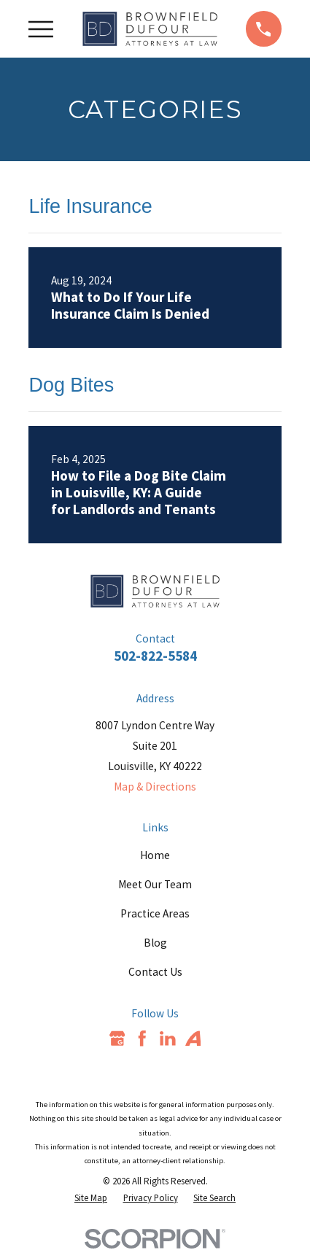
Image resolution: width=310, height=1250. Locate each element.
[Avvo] (193, 1038)
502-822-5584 (155, 655)
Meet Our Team (155, 884)
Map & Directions (155, 786)
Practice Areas (155, 913)
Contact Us (155, 972)
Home (155, 855)
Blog (155, 943)
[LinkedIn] (168, 1038)
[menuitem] (90, 1197)
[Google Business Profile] (117, 1038)
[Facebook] (142, 1038)
